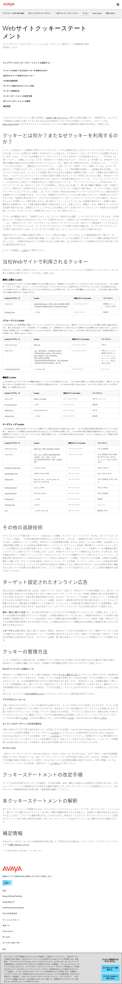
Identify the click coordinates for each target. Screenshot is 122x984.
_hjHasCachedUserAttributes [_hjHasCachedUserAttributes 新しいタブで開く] (45, 360)
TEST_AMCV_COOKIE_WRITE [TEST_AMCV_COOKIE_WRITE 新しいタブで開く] (59, 304)
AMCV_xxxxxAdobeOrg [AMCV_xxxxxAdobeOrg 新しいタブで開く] (51, 454)
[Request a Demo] (8, 882)
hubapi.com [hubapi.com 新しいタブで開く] (9, 499)
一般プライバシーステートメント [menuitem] (67, 13)
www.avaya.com (10, 124)
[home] (9, 4)
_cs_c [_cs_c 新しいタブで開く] (43, 457)
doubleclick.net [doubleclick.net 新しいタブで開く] (10, 493)
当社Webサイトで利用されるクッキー (18, 76)
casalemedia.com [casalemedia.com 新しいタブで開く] (11, 473)
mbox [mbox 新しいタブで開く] (36, 399)
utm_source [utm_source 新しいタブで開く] (57, 353)
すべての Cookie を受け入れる (110, 977)
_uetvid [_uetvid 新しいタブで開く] (59, 459)
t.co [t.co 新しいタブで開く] (6, 510)
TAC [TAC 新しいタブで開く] (35, 461)
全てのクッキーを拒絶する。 (110, 968)
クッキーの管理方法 (11, 91)
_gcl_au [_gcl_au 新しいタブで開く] (58, 362)
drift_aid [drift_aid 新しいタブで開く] (37, 345)
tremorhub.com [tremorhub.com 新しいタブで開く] (11, 487)
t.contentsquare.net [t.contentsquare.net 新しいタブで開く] (12, 369)
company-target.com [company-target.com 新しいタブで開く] (13, 468)
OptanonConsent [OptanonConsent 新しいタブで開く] (60, 306)
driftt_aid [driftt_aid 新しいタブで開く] (37, 448)
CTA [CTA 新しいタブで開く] (35, 454)
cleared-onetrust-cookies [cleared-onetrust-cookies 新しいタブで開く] (44, 362)
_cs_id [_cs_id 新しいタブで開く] (53, 457)
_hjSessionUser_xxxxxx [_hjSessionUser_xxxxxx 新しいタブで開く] (42, 353)
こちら (24, 250)
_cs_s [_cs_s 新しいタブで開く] (40, 454)
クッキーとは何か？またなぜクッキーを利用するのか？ (25, 70)
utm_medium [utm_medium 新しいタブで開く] (39, 355)
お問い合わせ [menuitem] (110, 13)
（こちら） (55, 732)
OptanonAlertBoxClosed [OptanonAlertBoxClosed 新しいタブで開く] (44, 306)
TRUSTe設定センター (35, 693)
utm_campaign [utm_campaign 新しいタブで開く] (51, 355)
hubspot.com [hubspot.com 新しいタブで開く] (10, 312)
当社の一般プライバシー (57, 117)
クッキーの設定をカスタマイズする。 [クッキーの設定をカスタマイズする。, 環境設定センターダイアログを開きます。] (110, 960)
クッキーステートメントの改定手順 (17, 96)
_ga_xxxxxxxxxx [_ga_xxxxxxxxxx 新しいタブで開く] (62, 360)
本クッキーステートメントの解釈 (16, 101)
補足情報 (6, 106)
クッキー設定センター (68, 674)
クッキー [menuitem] (85, 13)
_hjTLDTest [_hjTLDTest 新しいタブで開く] (42, 350)
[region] (61, 968)
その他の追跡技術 (10, 81)
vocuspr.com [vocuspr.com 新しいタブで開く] (9, 416)
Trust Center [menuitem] (97, 13)
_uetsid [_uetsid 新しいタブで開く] (37, 457)
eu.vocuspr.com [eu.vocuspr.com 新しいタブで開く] (11, 404)
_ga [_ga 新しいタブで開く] (35, 350)
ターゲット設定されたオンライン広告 (18, 86)
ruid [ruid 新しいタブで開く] (53, 459)
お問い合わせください (19, 844)
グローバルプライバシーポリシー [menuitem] (40, 13)
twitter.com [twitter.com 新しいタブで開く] (9, 410)
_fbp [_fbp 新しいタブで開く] (48, 457)
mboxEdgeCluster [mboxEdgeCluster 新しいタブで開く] (41, 304)
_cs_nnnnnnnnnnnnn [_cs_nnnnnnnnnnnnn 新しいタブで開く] (42, 459)
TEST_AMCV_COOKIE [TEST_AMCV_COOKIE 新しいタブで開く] (42, 358)
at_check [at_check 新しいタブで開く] (42, 399)
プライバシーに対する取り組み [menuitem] (13, 13)
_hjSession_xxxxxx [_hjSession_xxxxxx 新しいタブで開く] (55, 350)
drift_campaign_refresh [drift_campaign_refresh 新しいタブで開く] (51, 448)
